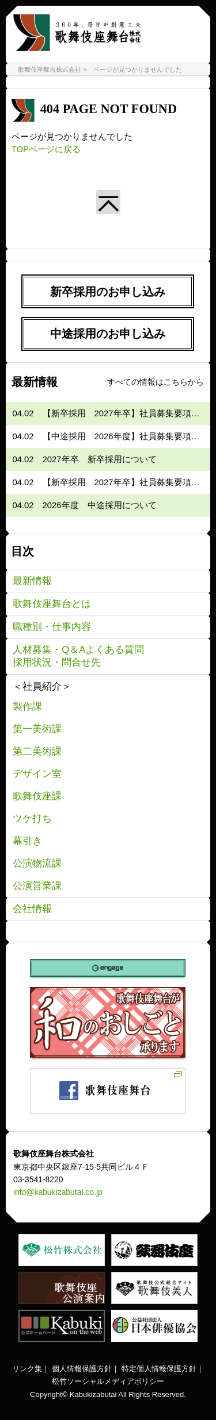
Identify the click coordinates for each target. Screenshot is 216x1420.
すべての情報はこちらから (155, 382)
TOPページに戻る (46, 149)
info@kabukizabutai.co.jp (58, 1192)
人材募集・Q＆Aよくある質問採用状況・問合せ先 (78, 656)
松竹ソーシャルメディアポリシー (108, 1381)
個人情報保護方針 (82, 1368)
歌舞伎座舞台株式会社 (49, 69)
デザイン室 (37, 773)
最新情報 (32, 580)
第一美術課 (37, 728)
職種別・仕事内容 (52, 626)
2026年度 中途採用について (100, 505)
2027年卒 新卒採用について (100, 459)
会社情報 (32, 908)
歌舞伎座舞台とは (52, 603)
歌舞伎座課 (37, 796)
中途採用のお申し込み (107, 333)
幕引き (27, 840)
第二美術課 (37, 751)
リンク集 (27, 1368)
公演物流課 (37, 863)
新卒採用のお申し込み (107, 291)
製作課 (27, 706)
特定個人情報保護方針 (159, 1368)
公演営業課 (37, 885)
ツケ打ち (32, 818)
